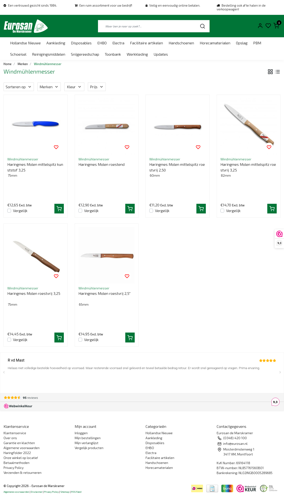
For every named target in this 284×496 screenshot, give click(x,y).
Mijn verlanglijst (86, 443)
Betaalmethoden (16, 463)
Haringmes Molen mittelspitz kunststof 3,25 (35, 167)
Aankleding (55, 43)
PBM (257, 43)
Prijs (97, 86)
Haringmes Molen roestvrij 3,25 (33, 293)
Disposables (81, 43)
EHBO (102, 43)
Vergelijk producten (89, 448)
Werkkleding (137, 54)
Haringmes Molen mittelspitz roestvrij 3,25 (248, 167)
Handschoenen (181, 43)
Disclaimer (36, 491)
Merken (49, 86)
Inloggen (81, 433)
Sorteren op (19, 86)
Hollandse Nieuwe (25, 43)
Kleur (74, 86)
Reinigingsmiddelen (48, 54)
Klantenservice (15, 433)
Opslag (241, 43)
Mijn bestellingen (88, 438)
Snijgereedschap (85, 54)
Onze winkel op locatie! (21, 458)
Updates (161, 54)
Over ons (10, 438)
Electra (118, 43)
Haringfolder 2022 (17, 453)
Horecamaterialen (215, 43)
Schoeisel (18, 54)
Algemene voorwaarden (22, 448)
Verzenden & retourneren (22, 473)
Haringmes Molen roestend (101, 164)
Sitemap (64, 491)
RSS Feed (76, 491)
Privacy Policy (14, 468)
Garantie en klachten (19, 443)
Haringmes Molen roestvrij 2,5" (104, 293)
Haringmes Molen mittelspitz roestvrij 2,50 (177, 167)
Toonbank (113, 54)
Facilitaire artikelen (146, 43)
